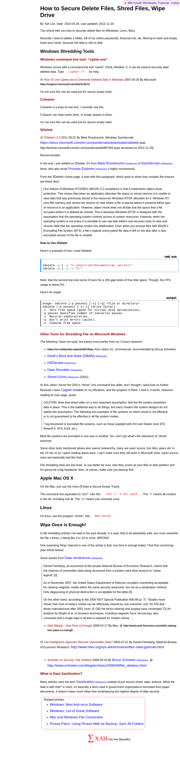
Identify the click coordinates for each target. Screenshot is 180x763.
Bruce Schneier (124, 666)
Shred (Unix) (57, 384)
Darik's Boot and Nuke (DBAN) (71, 363)
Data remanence (77, 564)
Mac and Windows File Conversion (76, 723)
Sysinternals (150, 163)
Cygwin (66, 397)
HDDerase (55, 369)
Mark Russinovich (111, 163)
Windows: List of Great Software (74, 717)
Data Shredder (58, 377)
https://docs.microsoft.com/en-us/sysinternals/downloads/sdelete (89, 142)
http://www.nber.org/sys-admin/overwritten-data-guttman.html (117, 653)
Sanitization (85, 688)
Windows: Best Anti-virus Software (76, 711)
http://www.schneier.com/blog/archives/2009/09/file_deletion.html (96, 671)
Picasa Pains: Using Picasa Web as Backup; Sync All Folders (97, 730)
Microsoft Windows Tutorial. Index (153, 3)
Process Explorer (81, 168)
